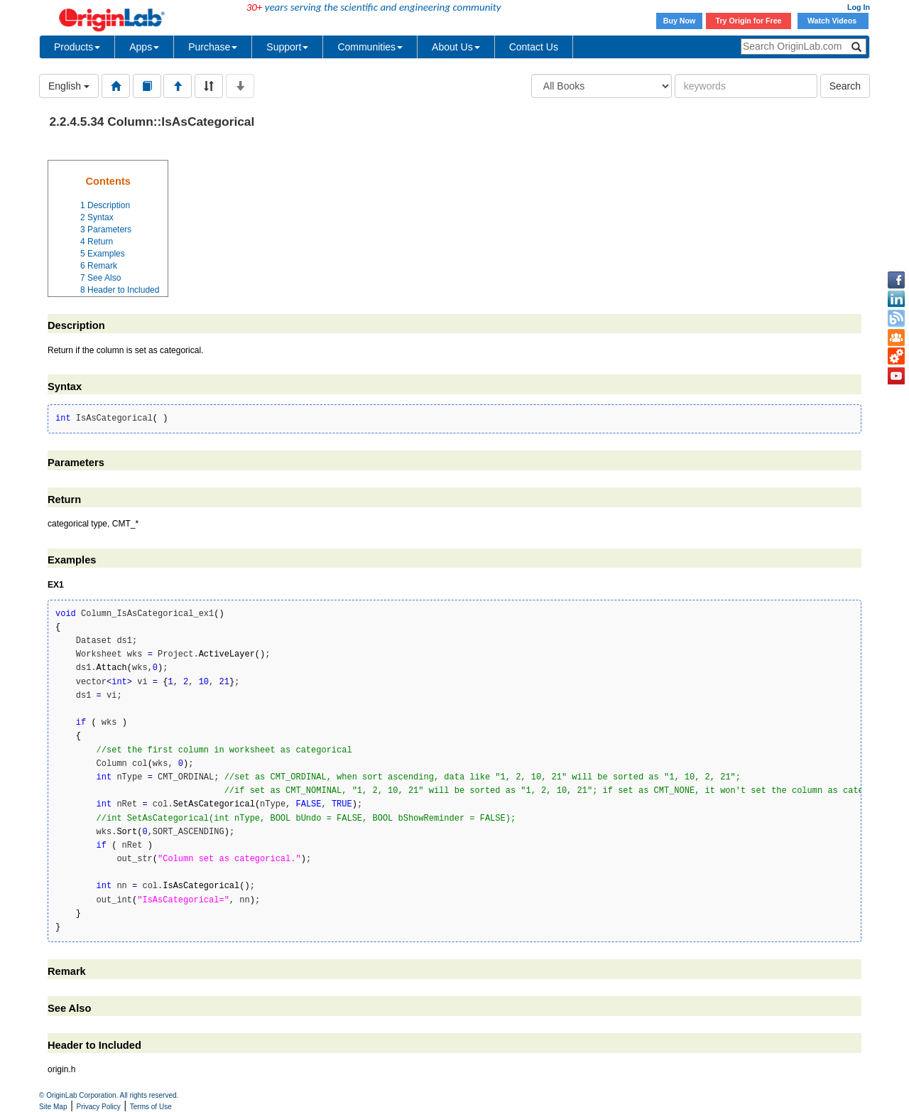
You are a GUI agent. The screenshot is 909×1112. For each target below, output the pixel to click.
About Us (456, 47)
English (68, 86)
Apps (144, 47)
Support (287, 47)
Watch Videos (833, 20)
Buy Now (679, 20)
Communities (370, 47)
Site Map (53, 1107)
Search (845, 86)
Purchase (212, 47)
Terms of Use (151, 1107)
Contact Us (533, 47)
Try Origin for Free (749, 20)
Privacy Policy (99, 1107)
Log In (858, 7)
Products (77, 47)
